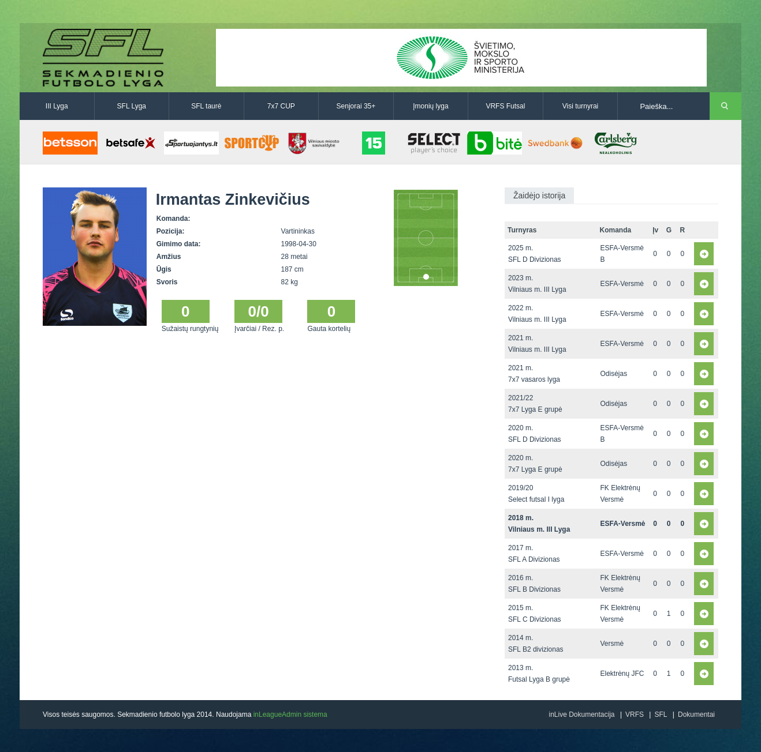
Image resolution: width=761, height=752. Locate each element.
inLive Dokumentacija (581, 714)
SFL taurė (206, 106)
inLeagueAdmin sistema (290, 714)
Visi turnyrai (580, 106)
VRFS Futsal (505, 106)
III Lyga (57, 106)
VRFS (634, 714)
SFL (660, 714)
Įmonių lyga (430, 106)
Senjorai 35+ (356, 106)
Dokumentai (696, 714)
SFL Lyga (131, 106)
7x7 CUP (281, 106)
